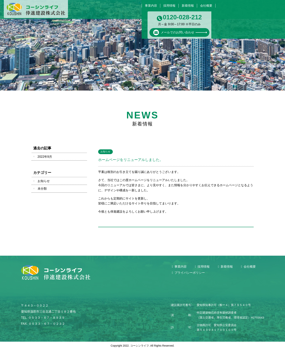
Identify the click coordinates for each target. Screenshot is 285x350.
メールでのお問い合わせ (247, 22)
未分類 (42, 188)
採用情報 (163, 5)
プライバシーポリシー (189, 272)
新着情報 (184, 5)
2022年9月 (45, 156)
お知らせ (44, 181)
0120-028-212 (256, 9)
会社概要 (205, 5)
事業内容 (142, 5)
